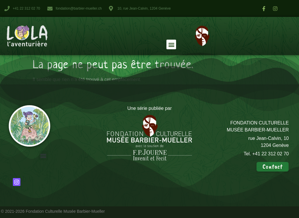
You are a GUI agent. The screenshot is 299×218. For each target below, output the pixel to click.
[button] (171, 44)
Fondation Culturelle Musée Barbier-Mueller (65, 211)
